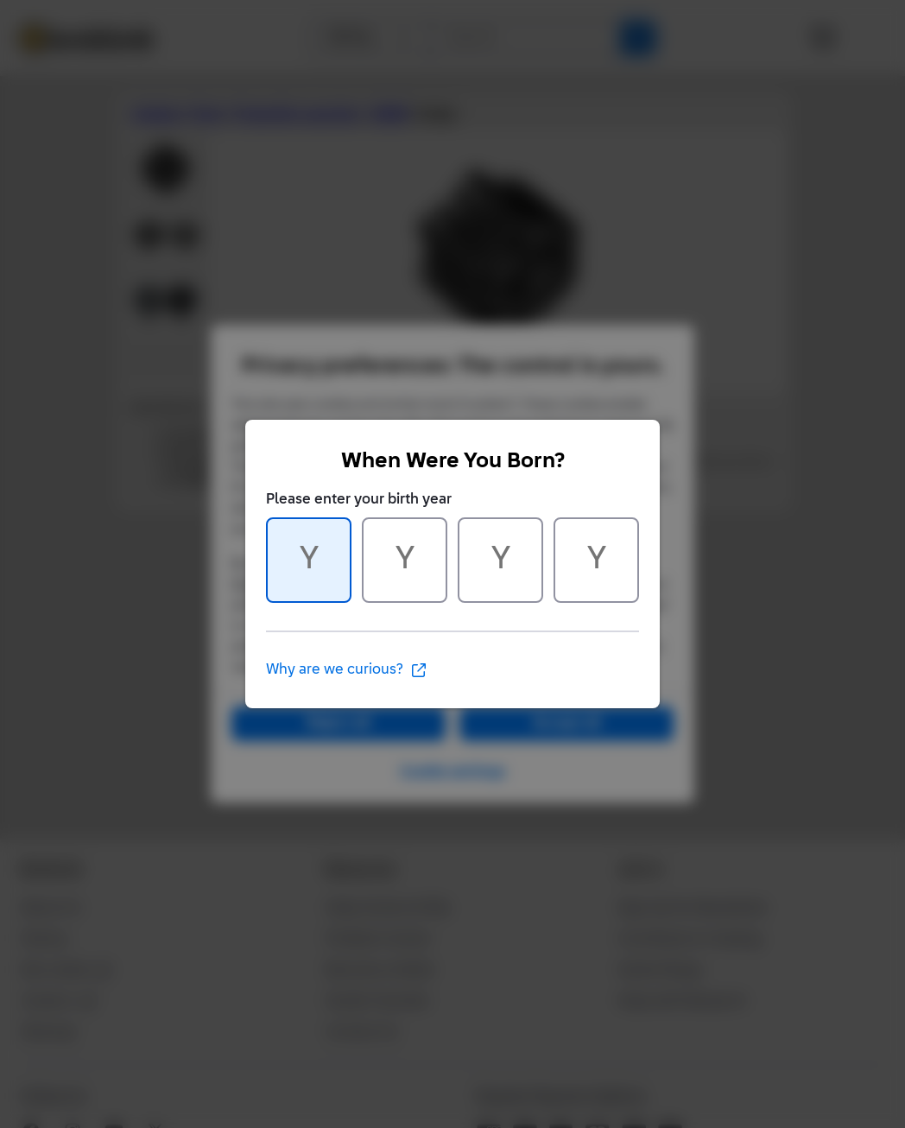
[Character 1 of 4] (308, 560)
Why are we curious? (346, 670)
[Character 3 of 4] (500, 560)
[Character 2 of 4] (404, 560)
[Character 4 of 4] (596, 560)
